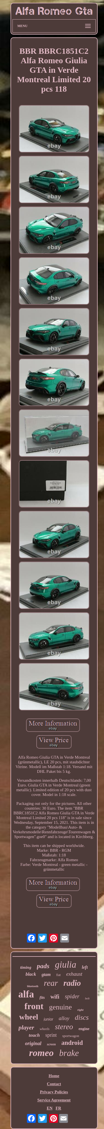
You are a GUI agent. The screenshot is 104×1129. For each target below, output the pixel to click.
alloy (64, 1018)
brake (69, 1053)
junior (48, 1019)
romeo (41, 1053)
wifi (54, 997)
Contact (54, 1084)
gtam (46, 974)
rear (51, 982)
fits (42, 997)
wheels (44, 1029)
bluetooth (33, 986)
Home (54, 1076)
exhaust (74, 974)
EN (49, 1108)
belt (87, 998)
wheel (28, 1017)
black (31, 974)
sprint (51, 1035)
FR (58, 1108)
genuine (60, 1007)
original (33, 1043)
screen (51, 1044)
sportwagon (70, 1036)
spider (72, 996)
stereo (64, 1027)
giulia (65, 965)
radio (72, 983)
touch (34, 1035)
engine (83, 1029)
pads (43, 966)
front (34, 1006)
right (80, 1009)
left (85, 967)
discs (82, 1017)
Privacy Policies (54, 1092)
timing (25, 967)
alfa (26, 994)
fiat (58, 975)
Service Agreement (53, 1100)
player (26, 1027)
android (72, 1042)
